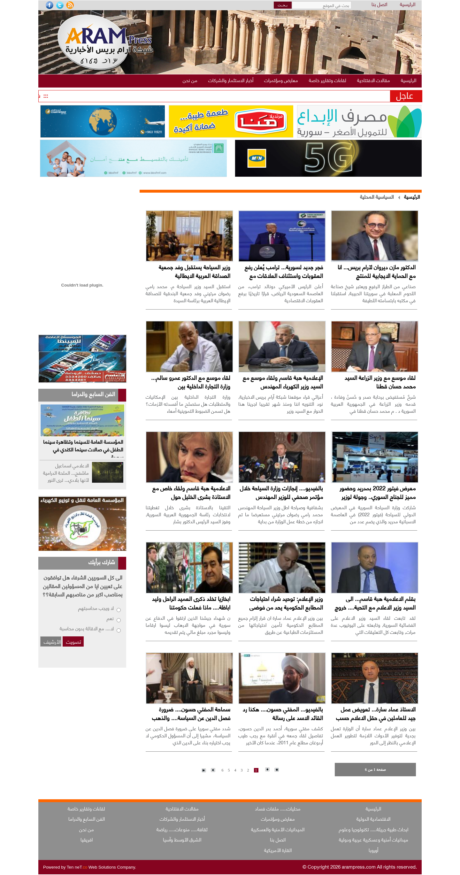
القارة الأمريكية (278, 849)
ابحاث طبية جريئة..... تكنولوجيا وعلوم (373, 829)
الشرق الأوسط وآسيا (182, 839)
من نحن (86, 829)
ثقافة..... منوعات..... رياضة (182, 829)
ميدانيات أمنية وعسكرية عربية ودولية (373, 839)
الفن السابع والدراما (86, 818)
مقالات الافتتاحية (182, 808)
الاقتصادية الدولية (373, 818)
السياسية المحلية (377, 196)
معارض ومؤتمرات (278, 818)
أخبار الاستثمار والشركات (182, 818)
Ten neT (77, 867)
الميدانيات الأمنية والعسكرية (277, 829)
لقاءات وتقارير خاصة (86, 808)
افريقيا (86, 839)
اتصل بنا (379, 4)
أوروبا (373, 849)
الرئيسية (407, 4)
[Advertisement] (82, 213)
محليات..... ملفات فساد (278, 808)
